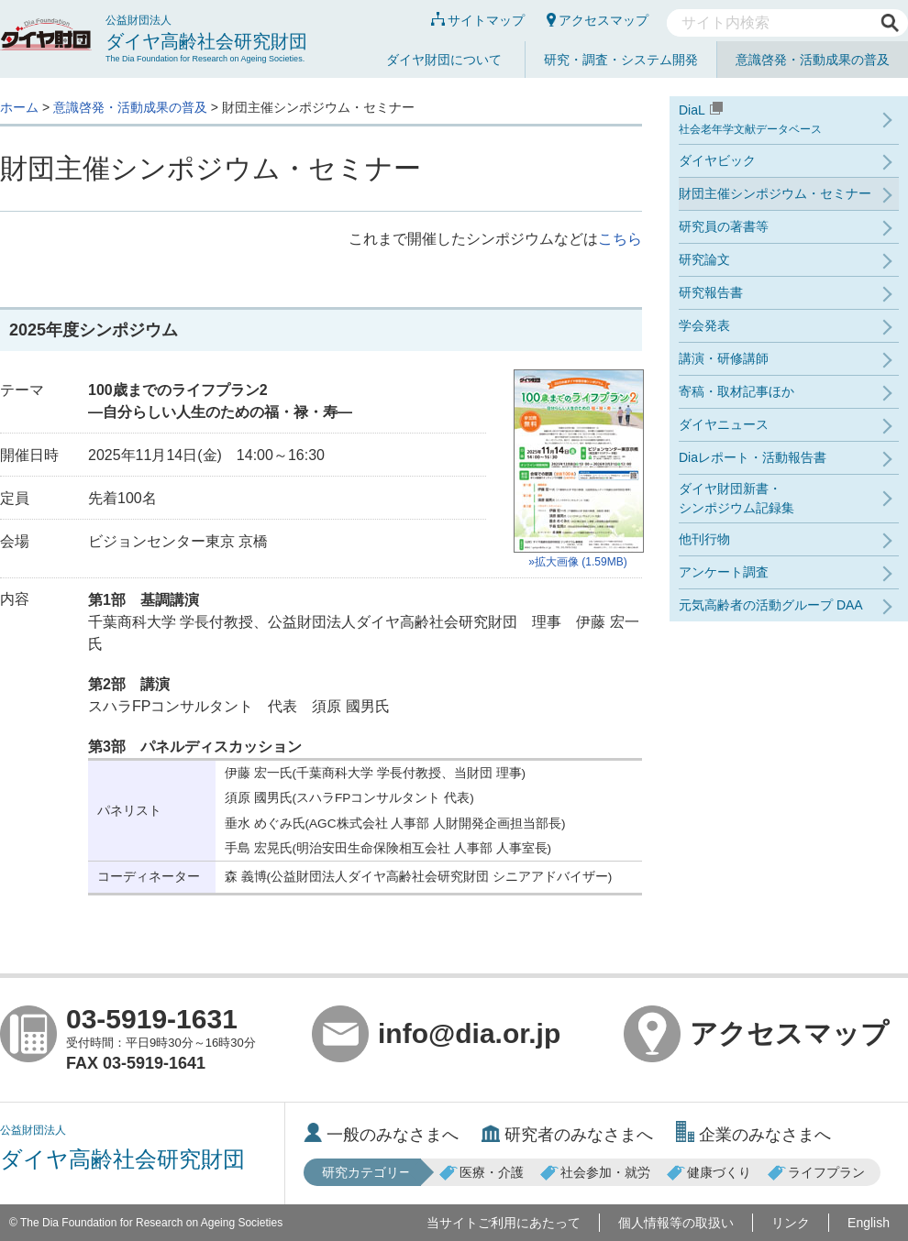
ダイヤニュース (724, 424)
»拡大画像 (578, 468)
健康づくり (709, 1172)
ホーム (19, 107)
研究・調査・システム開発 (621, 59)
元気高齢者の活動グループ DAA (771, 605)
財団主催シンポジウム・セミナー (775, 193)
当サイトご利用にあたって (503, 1222)
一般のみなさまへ (381, 1135)
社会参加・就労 (595, 1172)
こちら (620, 239)
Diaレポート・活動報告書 (752, 457)
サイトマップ (478, 20)
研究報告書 (711, 292)
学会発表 (704, 325)
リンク (790, 1222)
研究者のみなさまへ (567, 1135)
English (868, 1222)
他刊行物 (704, 539)
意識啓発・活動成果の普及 (813, 59)
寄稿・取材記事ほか (736, 391)
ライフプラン (816, 1172)
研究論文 (704, 259)
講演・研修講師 (724, 358)
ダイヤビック (717, 160)
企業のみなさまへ (753, 1135)
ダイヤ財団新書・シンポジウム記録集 (736, 498)
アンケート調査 (724, 572)
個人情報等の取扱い (676, 1222)
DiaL (789, 120)
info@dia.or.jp (436, 1033)
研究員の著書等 (724, 226)
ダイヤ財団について (444, 59)
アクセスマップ (597, 20)
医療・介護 (481, 1172)
